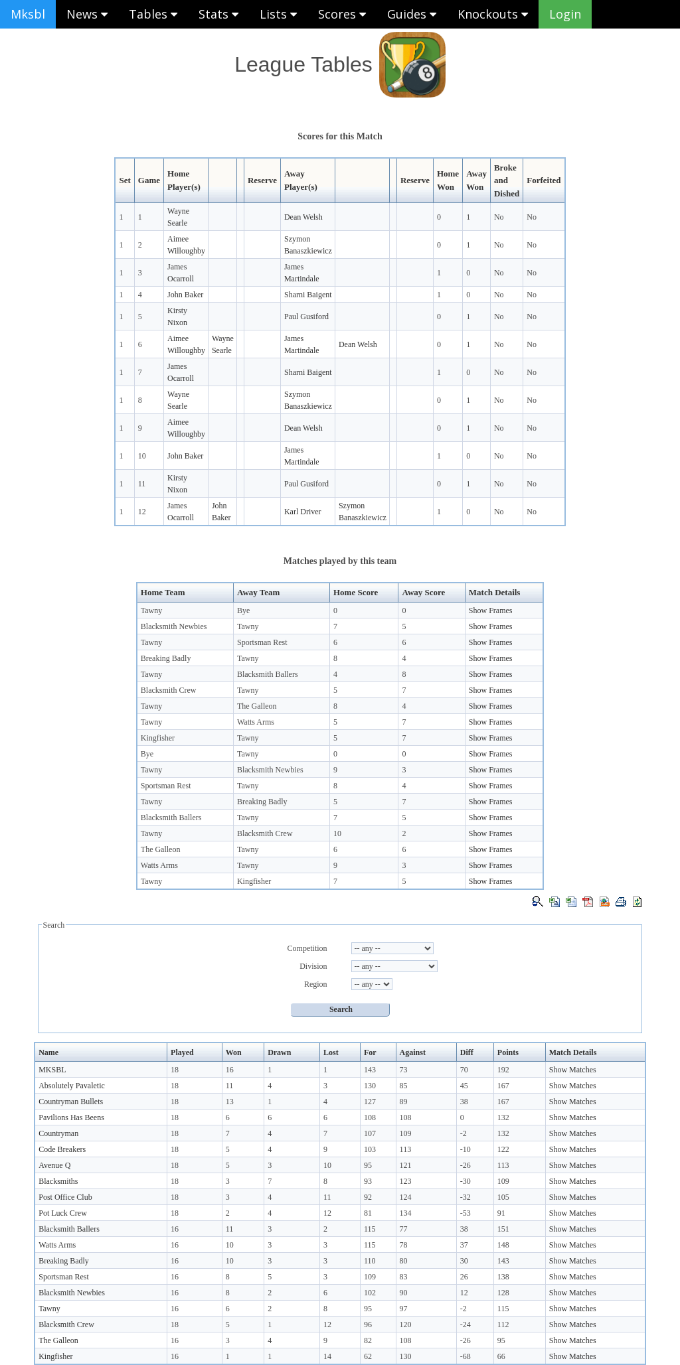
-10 (465, 1149)
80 (404, 1260)
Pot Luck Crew (63, 1213)
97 (404, 1308)
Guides (411, 14)
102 (370, 1292)
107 (370, 1133)
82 (368, 1340)
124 (406, 1197)
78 (404, 1245)
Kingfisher (158, 738)
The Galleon (257, 706)
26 (464, 1276)
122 (503, 1149)
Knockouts (493, 14)
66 (501, 1356)
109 (406, 1133)
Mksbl (28, 14)
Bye (243, 610)
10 (142, 456)
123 (406, 1181)
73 (404, 1069)
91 (501, 1213)
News (87, 14)
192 (503, 1069)
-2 (463, 1133)
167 (503, 1085)
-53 (465, 1213)
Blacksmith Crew (169, 690)
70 (464, 1069)
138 (503, 1276)
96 (368, 1324)
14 (327, 1356)
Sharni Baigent (308, 294)
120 (406, 1324)
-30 (465, 1181)
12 (142, 511)
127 (370, 1101)
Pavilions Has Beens (71, 1117)
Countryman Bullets (71, 1101)
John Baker (185, 294)
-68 (465, 1356)
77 (404, 1229)
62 (368, 1356)
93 (368, 1181)
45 (464, 1085)
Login (565, 14)
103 (370, 1149)
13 (230, 1101)
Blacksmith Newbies (174, 626)
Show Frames (491, 610)
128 (503, 1292)
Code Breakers (62, 1149)
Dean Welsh (303, 217)
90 (404, 1292)
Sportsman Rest (262, 642)
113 (406, 1149)
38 (464, 1101)
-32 (465, 1197)
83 (404, 1276)
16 (230, 1069)
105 (503, 1197)
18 (175, 1069)
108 (370, 1117)
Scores (342, 14)
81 (368, 1213)
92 (368, 1197)
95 (368, 1165)
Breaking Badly (166, 658)
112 (503, 1324)
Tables (153, 14)
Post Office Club (65, 1197)
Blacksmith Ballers (267, 674)
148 (503, 1245)
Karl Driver (302, 511)
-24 (465, 1324)
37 (464, 1245)
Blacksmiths (58, 1181)
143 (370, 1069)
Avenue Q (54, 1165)
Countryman (58, 1133)
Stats (218, 14)
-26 (465, 1165)
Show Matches (572, 1069)
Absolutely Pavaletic (72, 1085)
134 (406, 1213)
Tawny (151, 610)
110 (370, 1260)
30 (464, 1260)
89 (404, 1101)
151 (503, 1229)
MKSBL (52, 1069)
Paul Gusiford (306, 316)
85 (404, 1085)
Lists (278, 14)
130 (370, 1085)
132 (503, 1117)
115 (370, 1229)
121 (406, 1165)
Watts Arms (255, 722)
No (499, 217)
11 (142, 483)
